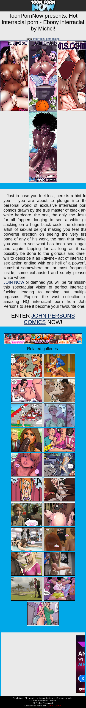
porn (49, 39)
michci (56, 39)
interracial (39, 39)
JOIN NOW (13, 282)
